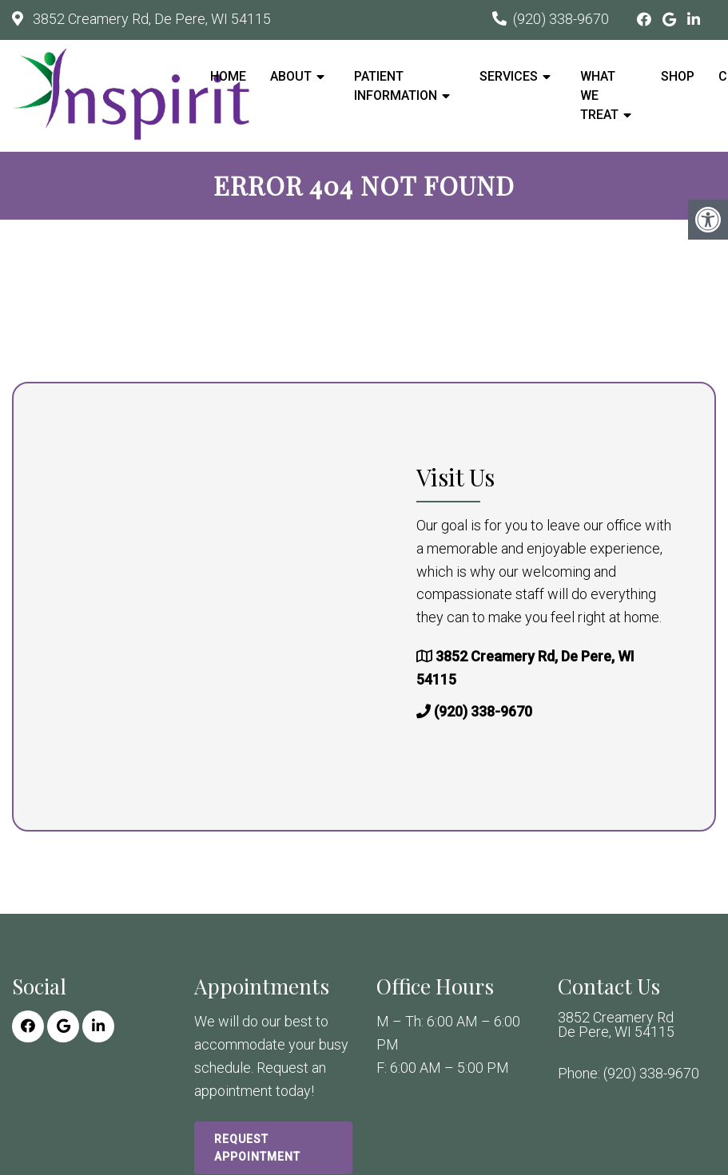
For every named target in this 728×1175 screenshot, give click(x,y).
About (291, 76)
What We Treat (599, 95)
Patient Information (395, 86)
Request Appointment (257, 1148)
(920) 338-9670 (561, 18)
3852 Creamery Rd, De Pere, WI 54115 (150, 18)
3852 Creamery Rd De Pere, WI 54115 (616, 1024)
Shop (677, 76)
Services (508, 76)
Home (228, 76)
